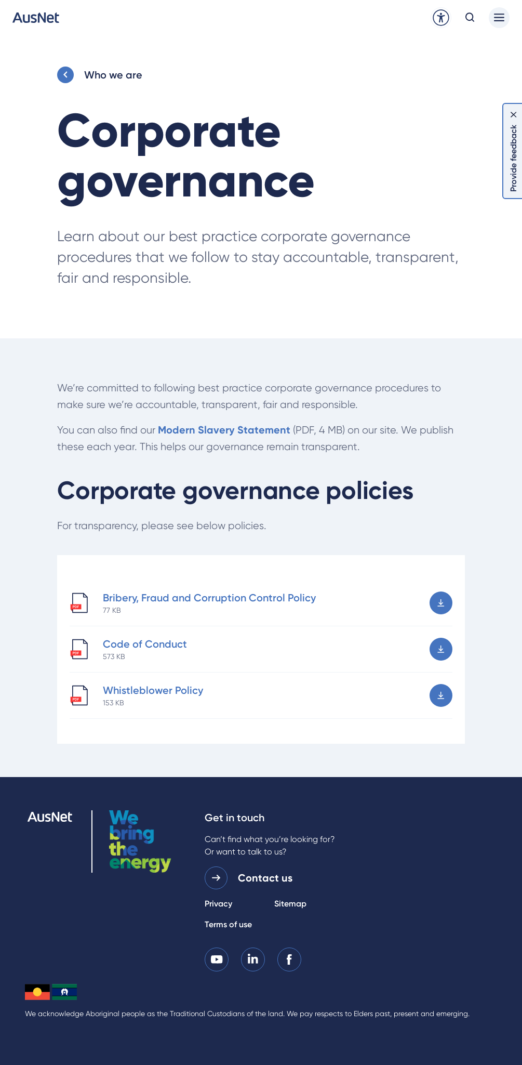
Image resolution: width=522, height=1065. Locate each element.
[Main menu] (499, 17)
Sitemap (290, 904)
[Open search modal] (470, 17)
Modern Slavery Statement (224, 430)
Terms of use (228, 924)
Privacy (218, 904)
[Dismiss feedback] (514, 114)
